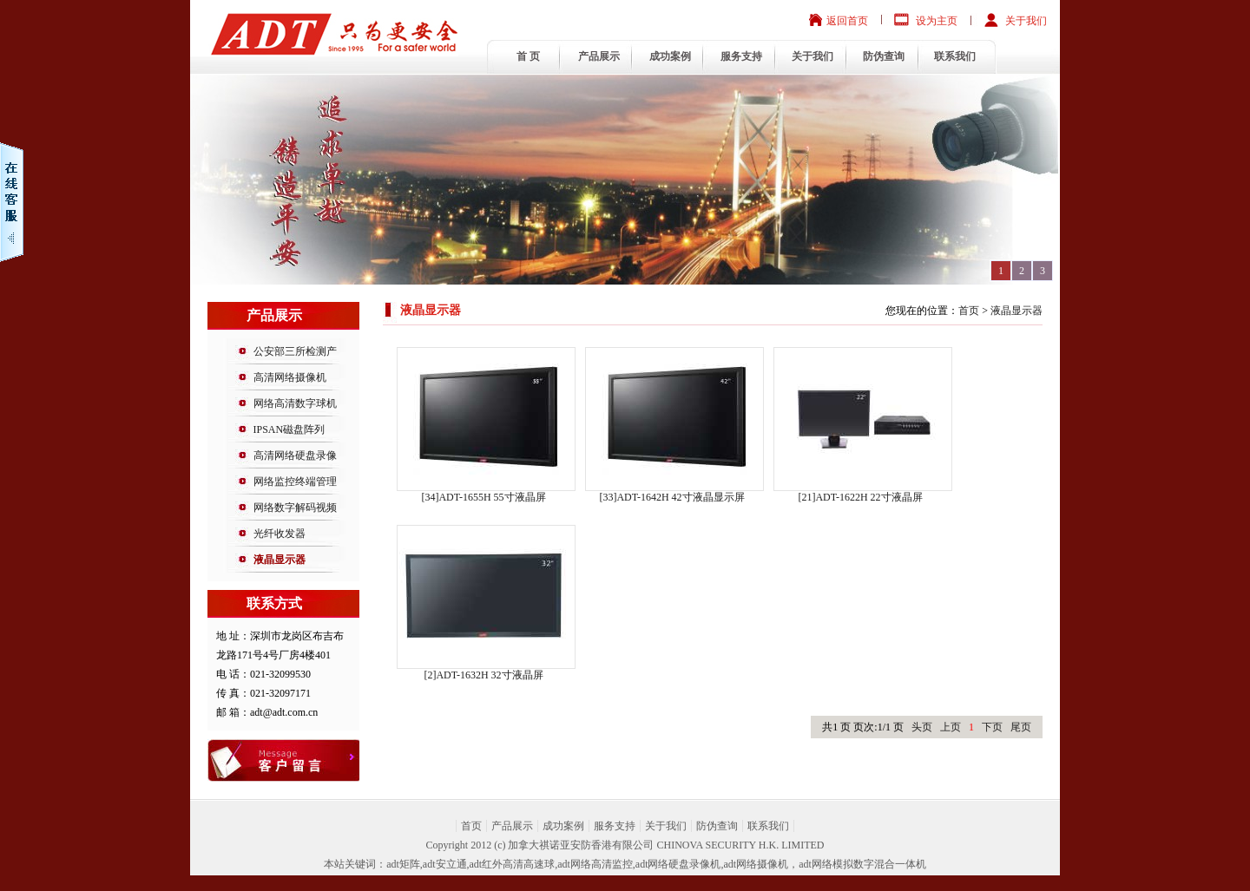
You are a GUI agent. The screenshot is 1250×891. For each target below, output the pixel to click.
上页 (950, 727)
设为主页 (936, 21)
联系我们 (955, 56)
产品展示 (599, 56)
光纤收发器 (279, 533)
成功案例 (670, 56)
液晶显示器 (279, 560)
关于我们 (1026, 21)
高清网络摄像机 (289, 377)
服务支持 (741, 56)
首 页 (528, 56)
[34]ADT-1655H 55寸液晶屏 (483, 497)
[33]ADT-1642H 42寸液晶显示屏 (671, 497)
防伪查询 (884, 56)
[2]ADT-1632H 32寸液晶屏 (483, 675)
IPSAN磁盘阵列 (289, 429)
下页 (992, 727)
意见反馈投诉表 (303, 760)
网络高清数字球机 (295, 403)
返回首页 (847, 21)
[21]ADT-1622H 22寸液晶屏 (860, 497)
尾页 (1020, 727)
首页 (968, 311)
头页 (921, 727)
